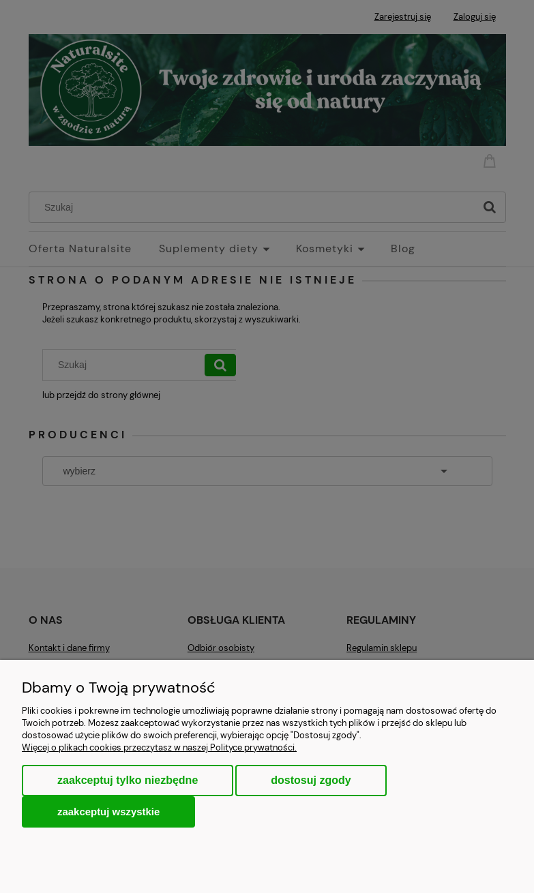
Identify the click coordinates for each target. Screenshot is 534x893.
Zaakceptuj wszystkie (108, 811)
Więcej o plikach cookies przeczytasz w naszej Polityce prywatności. (159, 747)
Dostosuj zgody (311, 780)
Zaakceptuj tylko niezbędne (127, 780)
